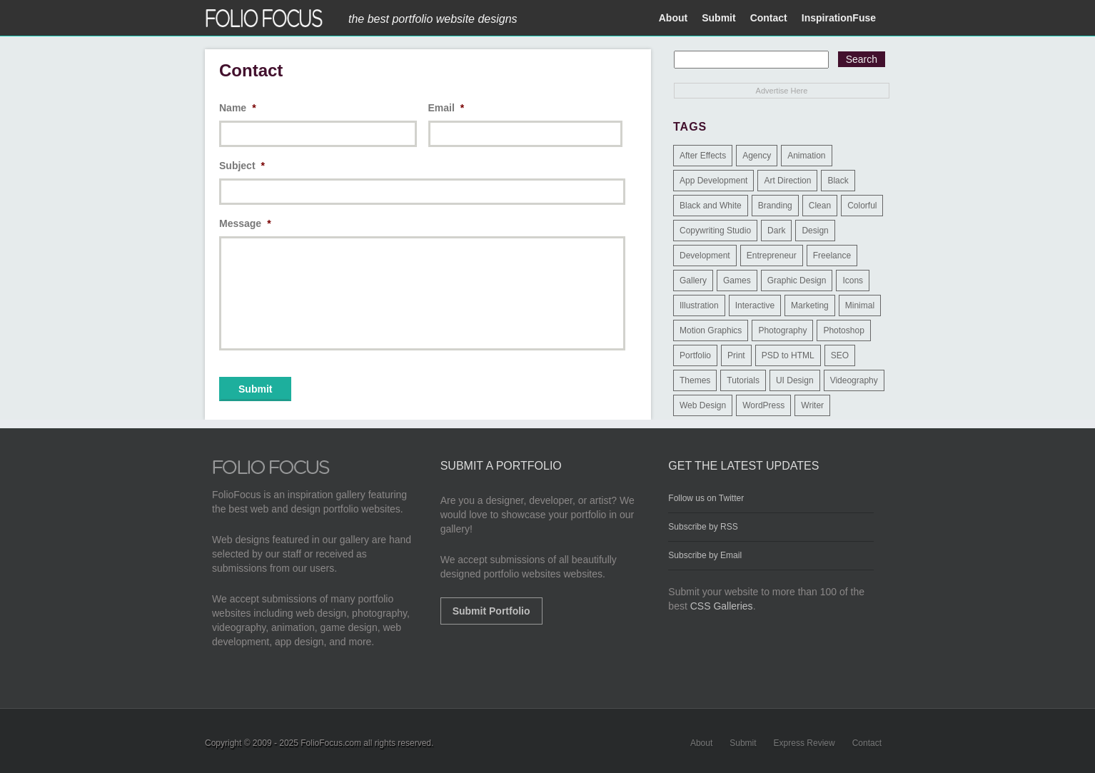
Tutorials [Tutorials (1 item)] (743, 380)
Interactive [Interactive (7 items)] (754, 305)
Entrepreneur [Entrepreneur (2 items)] (772, 256)
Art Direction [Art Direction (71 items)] (787, 181)
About (673, 18)
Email (446, 107)
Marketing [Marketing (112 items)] (810, 305)
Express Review (804, 743)
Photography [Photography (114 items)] (782, 330)
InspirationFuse (839, 18)
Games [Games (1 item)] (737, 281)
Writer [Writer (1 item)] (812, 405)
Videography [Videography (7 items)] (854, 380)
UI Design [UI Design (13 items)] (795, 380)
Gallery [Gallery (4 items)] (693, 281)
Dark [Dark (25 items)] (776, 231)
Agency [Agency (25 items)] (756, 156)
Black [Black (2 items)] (837, 181)
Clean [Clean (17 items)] (820, 206)
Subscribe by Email (705, 555)
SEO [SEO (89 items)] (840, 355)
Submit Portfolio (491, 611)
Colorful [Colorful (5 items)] (862, 206)
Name (237, 107)
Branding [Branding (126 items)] (775, 206)
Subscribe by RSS (702, 527)
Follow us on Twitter (706, 498)
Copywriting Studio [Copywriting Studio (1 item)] (715, 231)
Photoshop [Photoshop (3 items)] (843, 330)
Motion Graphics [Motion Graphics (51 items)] (711, 330)
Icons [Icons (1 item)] (852, 281)
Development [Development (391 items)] (705, 256)
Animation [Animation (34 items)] (806, 156)
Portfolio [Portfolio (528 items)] (695, 355)
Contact (768, 18)
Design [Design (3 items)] (815, 231)
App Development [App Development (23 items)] (713, 181)
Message (245, 223)
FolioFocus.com (331, 743)
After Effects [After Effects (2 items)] (703, 156)
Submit (718, 18)
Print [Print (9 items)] (736, 355)
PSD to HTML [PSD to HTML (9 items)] (788, 355)
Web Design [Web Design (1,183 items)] (703, 405)
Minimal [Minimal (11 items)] (859, 305)
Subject (242, 165)
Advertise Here (782, 90)
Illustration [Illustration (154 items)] (699, 305)
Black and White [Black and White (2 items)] (711, 206)
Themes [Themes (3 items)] (695, 380)
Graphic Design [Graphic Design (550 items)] (797, 281)
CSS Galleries (721, 606)
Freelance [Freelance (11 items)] (832, 256)
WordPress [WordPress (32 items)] (763, 405)
